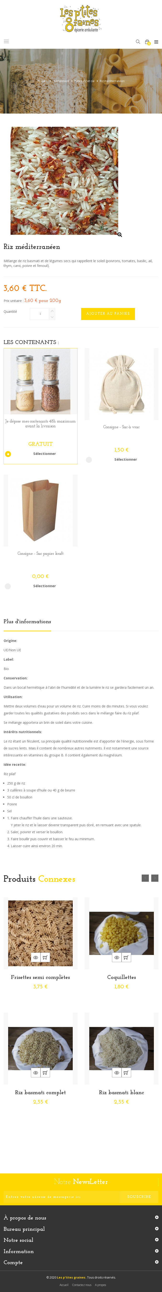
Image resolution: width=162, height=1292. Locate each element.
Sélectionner (32, 453)
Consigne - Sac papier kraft (40, 554)
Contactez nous (81, 1285)
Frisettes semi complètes (40, 977)
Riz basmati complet (40, 1093)
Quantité (10, 311)
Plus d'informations (27, 622)
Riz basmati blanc (121, 1093)
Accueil (42, 81)
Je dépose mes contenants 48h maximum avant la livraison (40, 423)
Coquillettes (121, 977)
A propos (100, 1285)
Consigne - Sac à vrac (121, 427)
